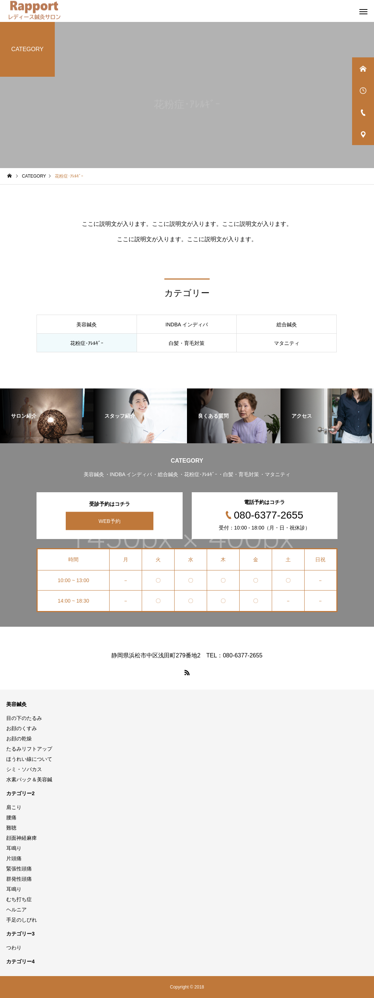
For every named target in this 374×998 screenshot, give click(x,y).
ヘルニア (16, 909)
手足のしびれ (21, 920)
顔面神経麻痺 (21, 838)
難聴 (11, 828)
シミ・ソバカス (24, 769)
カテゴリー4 (20, 961)
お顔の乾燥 (19, 738)
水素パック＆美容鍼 (29, 779)
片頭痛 (14, 858)
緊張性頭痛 (19, 869)
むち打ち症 (19, 899)
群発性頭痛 (19, 879)
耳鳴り (14, 848)
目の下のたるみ (24, 718)
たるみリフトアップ (29, 749)
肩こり (14, 807)
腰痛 (11, 817)
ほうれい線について (29, 759)
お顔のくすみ (21, 728)
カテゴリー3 (20, 934)
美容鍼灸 (16, 704)
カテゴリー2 (20, 793)
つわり (14, 947)
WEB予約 (110, 521)
